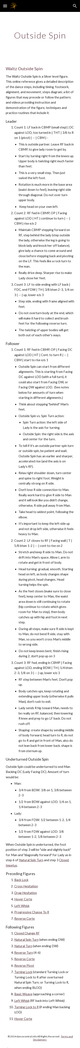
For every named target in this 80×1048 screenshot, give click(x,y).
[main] (40, 35)
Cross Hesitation (26, 886)
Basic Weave (23, 994)
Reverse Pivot (24, 965)
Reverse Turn (23, 952)
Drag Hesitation (25, 893)
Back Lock (21, 880)
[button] (5, 6)
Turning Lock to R (26, 1007)
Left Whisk (21, 906)
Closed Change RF (27, 933)
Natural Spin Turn (31, 860)
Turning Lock (23, 972)
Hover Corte (23, 899)
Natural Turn (23, 946)
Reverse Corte (24, 918)
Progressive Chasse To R (31, 912)
